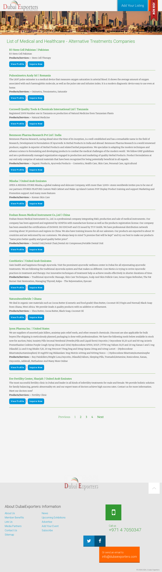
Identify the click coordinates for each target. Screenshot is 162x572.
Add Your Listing (132, 5)
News (45, 513)
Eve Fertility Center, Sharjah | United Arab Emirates (40, 378)
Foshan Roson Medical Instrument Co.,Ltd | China (39, 215)
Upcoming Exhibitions (53, 517)
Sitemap (9, 534)
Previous (64, 417)
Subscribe (47, 530)
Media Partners (13, 526)
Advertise (47, 521)
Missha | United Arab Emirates (28, 181)
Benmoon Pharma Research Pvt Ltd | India (35, 135)
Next (100, 417)
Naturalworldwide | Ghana (25, 298)
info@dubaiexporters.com (122, 554)
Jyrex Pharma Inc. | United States (29, 328)
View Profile (17, 64)
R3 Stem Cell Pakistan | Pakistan (29, 49)
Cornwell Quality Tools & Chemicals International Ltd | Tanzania (48, 109)
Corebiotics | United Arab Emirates (30, 260)
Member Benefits (14, 517)
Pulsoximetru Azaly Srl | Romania (30, 75)
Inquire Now (36, 64)
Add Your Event (50, 526)
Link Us (8, 521)
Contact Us (11, 530)
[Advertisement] (81, 447)
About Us (10, 513)
